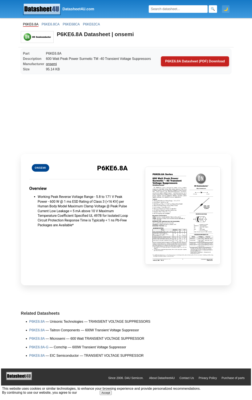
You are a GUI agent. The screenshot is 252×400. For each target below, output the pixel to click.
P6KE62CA (91, 24)
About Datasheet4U (162, 378)
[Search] (178, 9)
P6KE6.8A (37, 321)
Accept (105, 392)
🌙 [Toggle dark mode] (225, 9)
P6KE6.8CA (51, 24)
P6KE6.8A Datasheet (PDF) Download (195, 61)
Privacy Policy (208, 378)
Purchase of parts (233, 378)
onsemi (51, 64)
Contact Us (186, 378)
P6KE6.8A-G (39, 347)
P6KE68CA (71, 24)
